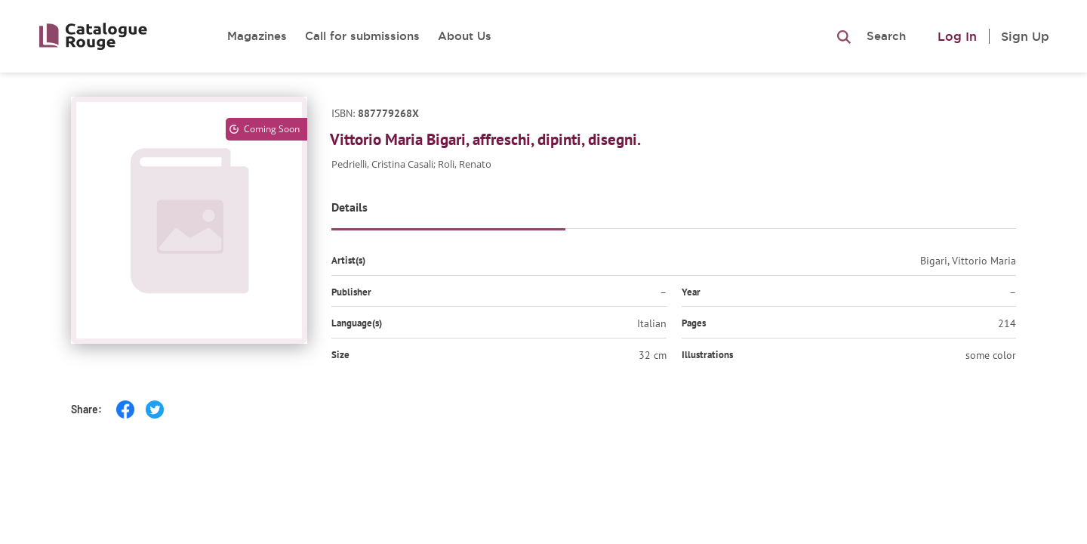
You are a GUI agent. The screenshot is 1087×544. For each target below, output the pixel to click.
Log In (957, 36)
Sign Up (1025, 36)
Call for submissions (362, 36)
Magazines (257, 36)
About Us (464, 36)
